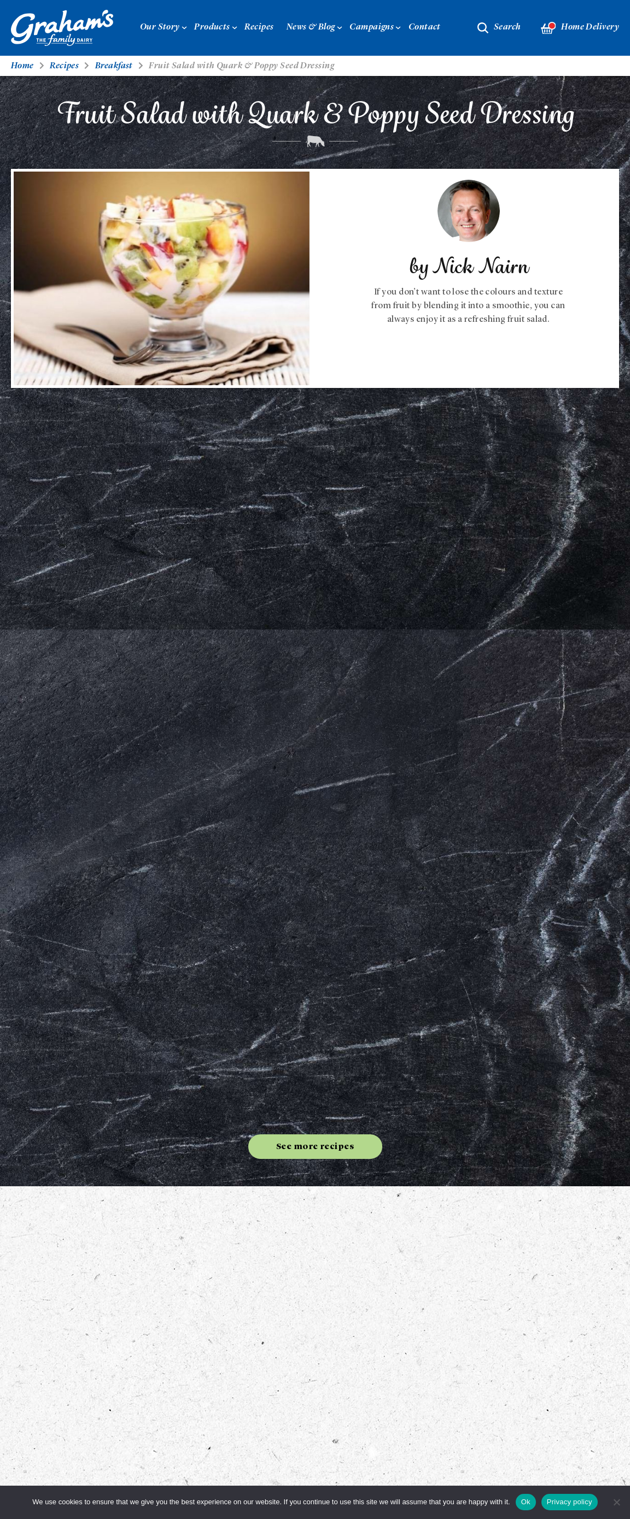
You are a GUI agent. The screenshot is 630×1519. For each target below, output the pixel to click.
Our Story (160, 27)
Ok (525, 1502)
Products (212, 27)
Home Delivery (580, 28)
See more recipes (315, 1147)
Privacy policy (569, 1502)
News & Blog (311, 27)
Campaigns (371, 27)
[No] (616, 1502)
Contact (425, 27)
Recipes (258, 27)
